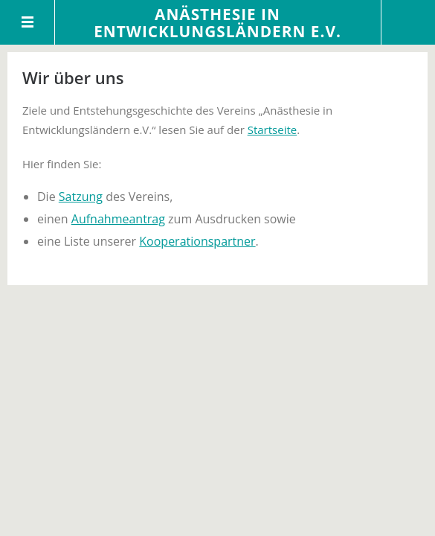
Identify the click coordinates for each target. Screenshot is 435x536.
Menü (27, 22)
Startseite (272, 129)
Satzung (81, 196)
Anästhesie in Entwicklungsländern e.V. (217, 23)
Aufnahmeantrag (118, 219)
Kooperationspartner (197, 241)
